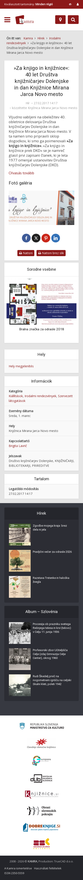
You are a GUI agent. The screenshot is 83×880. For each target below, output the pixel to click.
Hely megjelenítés (21, 366)
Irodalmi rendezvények (40, 396)
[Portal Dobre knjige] (41, 827)
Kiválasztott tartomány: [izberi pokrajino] (28, 4)
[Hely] (60, 19)
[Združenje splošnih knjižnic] (41, 843)
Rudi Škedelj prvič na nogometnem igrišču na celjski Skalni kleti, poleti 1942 (52, 680)
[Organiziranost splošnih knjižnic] (41, 743)
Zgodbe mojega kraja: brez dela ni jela (50, 527)
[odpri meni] (7, 19)
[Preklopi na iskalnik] (73, 19)
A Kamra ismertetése (18, 868)
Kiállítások (16, 396)
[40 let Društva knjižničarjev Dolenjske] (41, 208)
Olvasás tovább (21, 173)
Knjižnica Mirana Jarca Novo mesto (52, 108)
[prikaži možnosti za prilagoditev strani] (70, 4)
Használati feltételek (47, 868)
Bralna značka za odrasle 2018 (41, 329)
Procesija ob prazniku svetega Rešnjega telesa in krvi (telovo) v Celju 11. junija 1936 (52, 627)
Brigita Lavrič (18, 446)
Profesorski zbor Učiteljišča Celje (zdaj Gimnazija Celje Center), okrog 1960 (50, 654)
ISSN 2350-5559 (14, 873)
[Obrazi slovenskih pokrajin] (41, 811)
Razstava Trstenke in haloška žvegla (51, 579)
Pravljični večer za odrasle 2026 (52, 551)
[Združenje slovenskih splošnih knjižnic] (41, 794)
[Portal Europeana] (42, 760)
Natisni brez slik (51, 253)
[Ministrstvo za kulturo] (41, 726)
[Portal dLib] (41, 778)
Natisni (26, 253)
